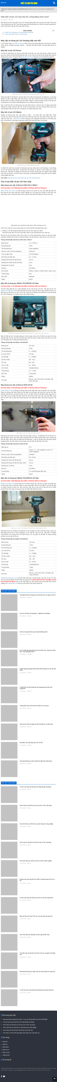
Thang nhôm (6, 1055)
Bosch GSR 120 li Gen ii (8, 190)
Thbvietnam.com (13, 583)
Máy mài (5, 1041)
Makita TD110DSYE (7, 483)
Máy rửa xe (6, 1049)
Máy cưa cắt (6, 1052)
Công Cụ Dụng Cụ (12, 9)
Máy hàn (5, 1044)
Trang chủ (3, 9)
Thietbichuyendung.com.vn (9, 578)
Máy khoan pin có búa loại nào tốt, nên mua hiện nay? (24, 178)
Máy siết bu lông (23, 9)
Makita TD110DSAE (7, 290)
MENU (3, 2)
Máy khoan (6, 1047)
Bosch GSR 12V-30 (7, 390)
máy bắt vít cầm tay (18, 43)
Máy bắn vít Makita (19, 118)
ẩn (53, 31)
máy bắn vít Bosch (27, 57)
